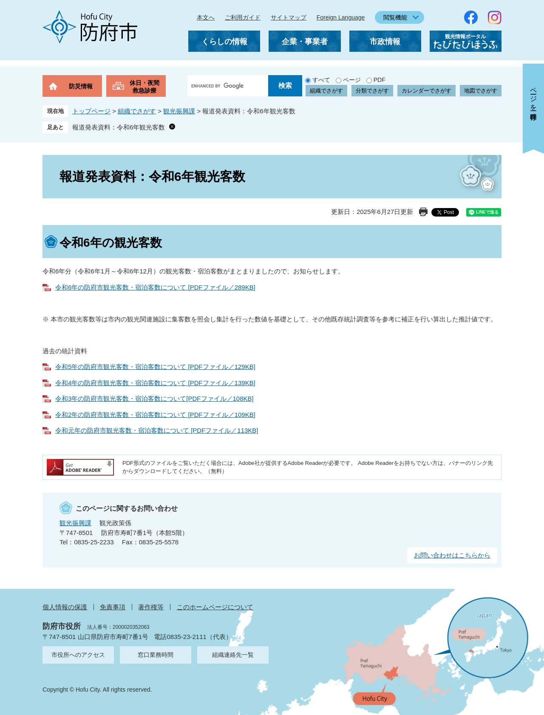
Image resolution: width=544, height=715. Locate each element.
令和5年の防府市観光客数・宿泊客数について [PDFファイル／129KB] (155, 366)
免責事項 (112, 607)
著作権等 (151, 607)
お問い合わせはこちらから (452, 555)
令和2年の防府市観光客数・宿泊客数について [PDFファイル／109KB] (155, 414)
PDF (379, 79)
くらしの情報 (224, 41)
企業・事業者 (305, 41)
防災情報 (81, 86)
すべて (321, 79)
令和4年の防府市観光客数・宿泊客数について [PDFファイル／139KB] (155, 382)
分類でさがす (372, 90)
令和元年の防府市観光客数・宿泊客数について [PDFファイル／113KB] (156, 430)
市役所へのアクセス (78, 654)
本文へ (206, 17)
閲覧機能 (395, 17)
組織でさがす (326, 90)
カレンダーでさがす (426, 90)
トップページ (91, 111)
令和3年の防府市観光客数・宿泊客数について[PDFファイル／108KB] (154, 398)
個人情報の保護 (64, 607)
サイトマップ (288, 17)
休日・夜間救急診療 (144, 86)
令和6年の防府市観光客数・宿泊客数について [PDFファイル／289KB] (155, 287)
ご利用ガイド (243, 17)
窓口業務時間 (155, 654)
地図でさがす (480, 90)
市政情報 (385, 41)
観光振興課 (179, 111)
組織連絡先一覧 (233, 654)
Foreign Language (341, 17)
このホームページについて (215, 607)
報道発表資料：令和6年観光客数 (118, 127)
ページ (352, 79)
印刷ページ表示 (423, 212)
